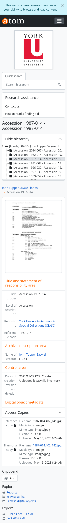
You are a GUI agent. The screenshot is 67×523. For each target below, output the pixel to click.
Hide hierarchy (17, 138)
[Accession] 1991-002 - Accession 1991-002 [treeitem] (37, 163)
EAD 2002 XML (13, 518)
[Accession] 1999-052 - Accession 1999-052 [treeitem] (37, 176)
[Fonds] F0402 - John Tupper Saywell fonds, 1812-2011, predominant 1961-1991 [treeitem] (34, 146)
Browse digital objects (19, 501)
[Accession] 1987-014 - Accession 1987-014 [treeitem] (37, 159)
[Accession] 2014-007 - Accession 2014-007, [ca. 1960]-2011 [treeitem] (37, 150)
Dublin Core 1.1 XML (17, 514)
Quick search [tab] (14, 76)
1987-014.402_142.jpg (47, 445)
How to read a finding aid (22, 114)
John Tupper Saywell (32, 354)
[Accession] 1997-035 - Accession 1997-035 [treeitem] (37, 172)
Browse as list (13, 497)
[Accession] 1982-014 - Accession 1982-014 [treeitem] (37, 155)
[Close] (62, 5)
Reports (9, 492)
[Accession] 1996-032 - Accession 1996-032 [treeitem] (37, 167)
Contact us (12, 106)
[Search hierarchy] (30, 84)
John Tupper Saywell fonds (20, 188)
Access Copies (17, 412)
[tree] (33, 162)
